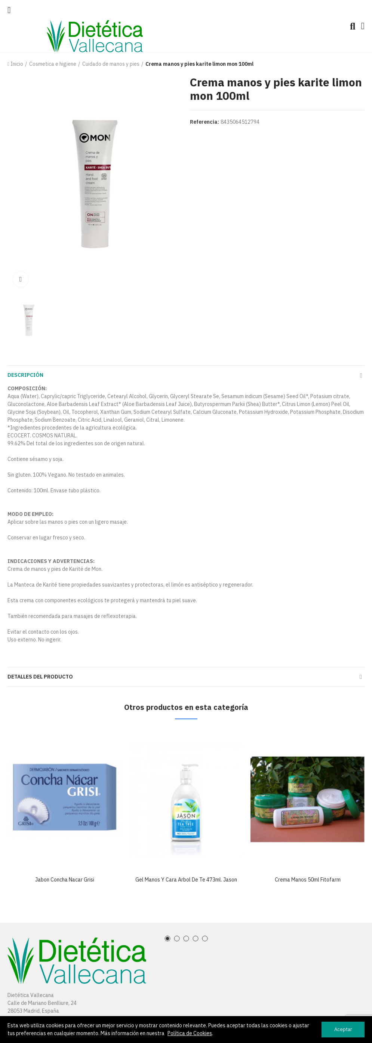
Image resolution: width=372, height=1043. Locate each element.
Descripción (25, 375)
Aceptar (343, 1029)
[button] (167, 938)
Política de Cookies (189, 1033)
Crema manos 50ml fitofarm (308, 879)
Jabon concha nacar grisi (64, 879)
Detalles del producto (40, 676)
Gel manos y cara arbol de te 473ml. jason (186, 879)
